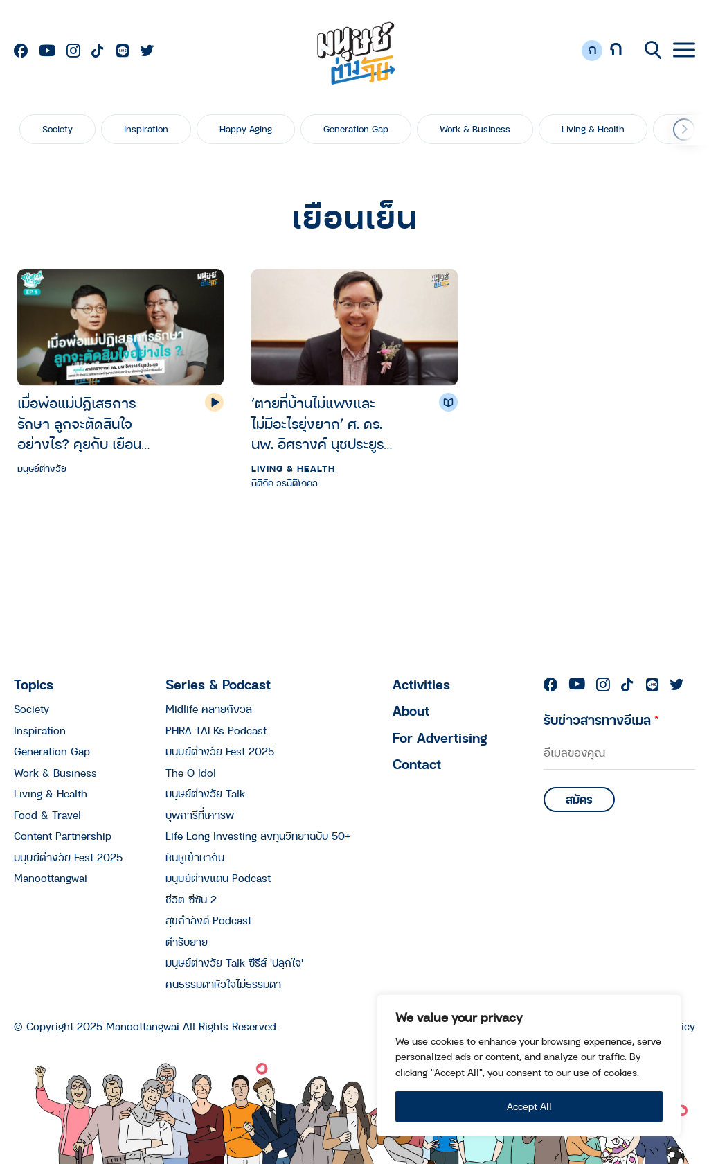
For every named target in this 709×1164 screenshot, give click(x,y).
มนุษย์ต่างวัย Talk (205, 793)
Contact (417, 764)
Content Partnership (62, 835)
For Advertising (440, 738)
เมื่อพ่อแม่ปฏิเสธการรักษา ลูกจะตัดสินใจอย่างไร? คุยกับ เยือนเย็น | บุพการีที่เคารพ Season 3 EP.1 (79, 424)
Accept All (529, 1106)
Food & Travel (47, 814)
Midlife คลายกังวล (208, 708)
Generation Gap (355, 129)
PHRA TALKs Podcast (216, 730)
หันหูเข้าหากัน (194, 857)
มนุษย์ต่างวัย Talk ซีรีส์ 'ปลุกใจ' (234, 962)
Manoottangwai (50, 877)
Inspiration (146, 129)
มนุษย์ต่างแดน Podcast (218, 877)
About (411, 710)
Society (57, 129)
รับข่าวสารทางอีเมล (601, 719)
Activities (421, 684)
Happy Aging (245, 129)
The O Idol (190, 772)
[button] (684, 129)
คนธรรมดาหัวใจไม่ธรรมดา (223, 983)
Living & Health (593, 129)
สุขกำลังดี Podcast (208, 920)
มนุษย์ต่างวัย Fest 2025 (68, 857)
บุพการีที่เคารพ (199, 814)
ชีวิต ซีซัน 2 (191, 899)
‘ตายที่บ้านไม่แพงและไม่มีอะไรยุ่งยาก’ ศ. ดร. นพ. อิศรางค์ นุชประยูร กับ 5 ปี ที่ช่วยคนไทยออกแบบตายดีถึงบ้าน (317, 424)
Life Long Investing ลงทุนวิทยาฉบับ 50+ (258, 835)
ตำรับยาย (186, 941)
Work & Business (475, 129)
